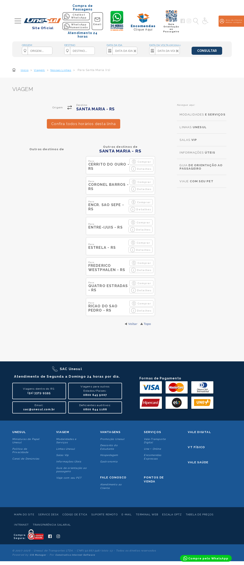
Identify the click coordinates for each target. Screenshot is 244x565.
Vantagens (110, 432)
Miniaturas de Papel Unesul (26, 441)
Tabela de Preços (199, 514)
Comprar (141, 161)
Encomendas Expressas (152, 457)
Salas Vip (62, 455)
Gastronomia (109, 461)
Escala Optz (172, 514)
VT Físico (196, 447)
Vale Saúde (198, 462)
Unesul (19, 432)
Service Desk (48, 514)
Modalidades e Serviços (66, 441)
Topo (147, 324)
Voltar (133, 324)
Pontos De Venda (154, 479)
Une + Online (152, 449)
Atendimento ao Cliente (111, 486)
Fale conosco (113, 477)
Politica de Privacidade (20, 451)
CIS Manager (38, 555)
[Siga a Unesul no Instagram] (189, 22)
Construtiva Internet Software (75, 555)
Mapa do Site (24, 514)
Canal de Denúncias (25, 458)
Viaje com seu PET (69, 477)
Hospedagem (109, 455)
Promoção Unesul (112, 439)
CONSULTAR (207, 51)
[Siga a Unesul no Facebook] (182, 22)
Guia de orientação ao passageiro (71, 470)
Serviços (152, 432)
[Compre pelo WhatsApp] (206, 558)
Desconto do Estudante (109, 447)
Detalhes (141, 168)
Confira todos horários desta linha (83, 124)
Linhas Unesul (65, 449)
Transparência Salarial (52, 524)
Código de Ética (74, 514)
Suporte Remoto (104, 514)
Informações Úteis (68, 461)
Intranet (21, 524)
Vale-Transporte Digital (155, 441)
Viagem (62, 432)
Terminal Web (147, 514)
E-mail (127, 514)
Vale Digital (199, 432)
